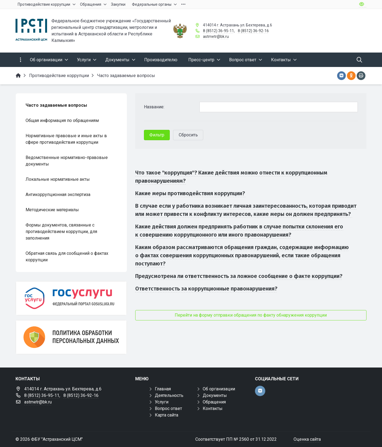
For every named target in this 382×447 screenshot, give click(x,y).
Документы (215, 395)
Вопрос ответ (168, 408)
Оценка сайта (307, 439)
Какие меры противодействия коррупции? (190, 193)
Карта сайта (166, 415)
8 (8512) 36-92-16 (253, 31)
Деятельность (169, 395)
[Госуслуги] (71, 298)
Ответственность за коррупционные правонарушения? (206, 288)
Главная (163, 388)
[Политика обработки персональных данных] (71, 337)
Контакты (213, 408)
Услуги (161, 402)
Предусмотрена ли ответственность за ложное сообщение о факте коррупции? (238, 276)
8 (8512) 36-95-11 (218, 31)
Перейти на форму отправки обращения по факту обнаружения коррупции (251, 315)
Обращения (214, 402)
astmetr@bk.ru (216, 36)
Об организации (219, 388)
